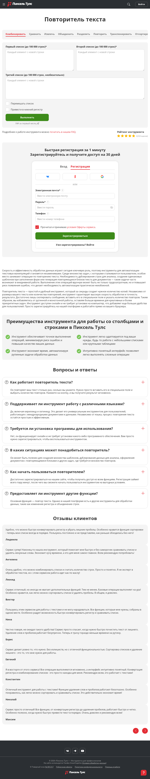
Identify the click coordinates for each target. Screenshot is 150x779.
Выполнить (27, 117)
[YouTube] (82, 751)
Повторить (100, 34)
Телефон (40, 213)
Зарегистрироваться (75, 235)
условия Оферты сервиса (81, 227)
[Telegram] (75, 751)
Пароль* (40, 202)
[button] (144, 773)
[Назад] (136, 731)
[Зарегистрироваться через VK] (47, 176)
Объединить (66, 34)
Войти (141, 4)
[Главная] (19, 4)
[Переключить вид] (111, 207)
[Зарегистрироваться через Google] (102, 176)
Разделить (83, 34)
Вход (63, 166)
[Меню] (4, 4)
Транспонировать (121, 34)
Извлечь (49, 34)
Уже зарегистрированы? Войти (75, 244)
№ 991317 (49, 767)
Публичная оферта (64, 767)
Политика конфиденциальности (89, 767)
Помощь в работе (112, 767)
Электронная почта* (47, 190)
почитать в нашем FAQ (63, 132)
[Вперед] (145, 731)
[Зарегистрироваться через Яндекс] (75, 176)
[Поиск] (128, 4)
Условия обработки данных (94, 763)
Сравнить (35, 34)
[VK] (67, 751)
